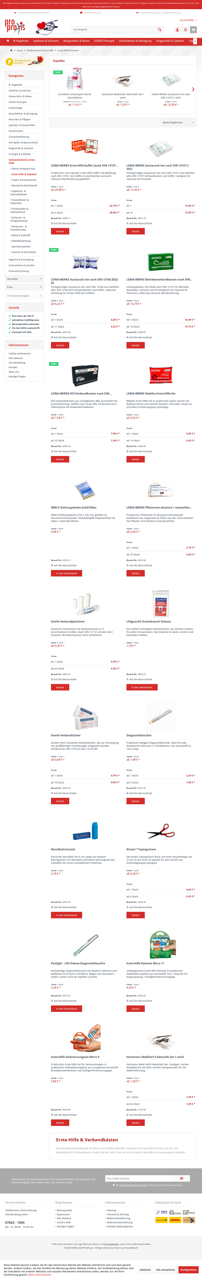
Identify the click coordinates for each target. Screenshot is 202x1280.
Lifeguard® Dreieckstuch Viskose (148, 621)
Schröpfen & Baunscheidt (23, 142)
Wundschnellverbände (24, 185)
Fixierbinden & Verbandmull (19, 210)
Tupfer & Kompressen (23, 179)
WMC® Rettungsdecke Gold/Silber (74, 507)
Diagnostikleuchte (138, 735)
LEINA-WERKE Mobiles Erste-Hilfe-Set (150, 393)
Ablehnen (145, 1269)
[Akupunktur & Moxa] (76, 41)
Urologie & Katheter (20, 154)
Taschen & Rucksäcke (23, 252)
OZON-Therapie (18, 102)
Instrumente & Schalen (22, 265)
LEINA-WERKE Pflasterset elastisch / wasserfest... (159, 507)
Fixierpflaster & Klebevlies (19, 201)
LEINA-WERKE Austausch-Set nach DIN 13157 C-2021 (171, 96)
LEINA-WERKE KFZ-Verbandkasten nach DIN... (81, 393)
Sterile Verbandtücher (66, 735)
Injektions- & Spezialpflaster (18, 192)
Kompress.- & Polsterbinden (18, 228)
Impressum (63, 1214)
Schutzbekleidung (19, 136)
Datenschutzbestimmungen (134, 1185)
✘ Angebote (15, 84)
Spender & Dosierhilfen (22, 125)
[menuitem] (187, 20)
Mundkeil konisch (63, 849)
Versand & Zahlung (118, 1214)
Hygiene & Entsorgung (21, 259)
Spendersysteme (20, 246)
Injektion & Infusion (20, 90)
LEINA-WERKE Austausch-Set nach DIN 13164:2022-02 (85, 281)
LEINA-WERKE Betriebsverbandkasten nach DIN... (159, 279)
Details (60, 231)
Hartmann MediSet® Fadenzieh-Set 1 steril (123, 96)
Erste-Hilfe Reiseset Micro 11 (145, 963)
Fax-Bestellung (17, 366)
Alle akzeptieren (165, 1269)
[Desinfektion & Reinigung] (135, 41)
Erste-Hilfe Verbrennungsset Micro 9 (75, 1057)
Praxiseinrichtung (19, 271)
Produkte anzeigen (24, 299)
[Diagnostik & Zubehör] (170, 41)
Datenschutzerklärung (119, 1222)
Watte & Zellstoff (20, 235)
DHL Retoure (16, 361)
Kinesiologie (15, 107)
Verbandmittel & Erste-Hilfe (22, 161)
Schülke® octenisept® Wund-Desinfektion (75, 96)
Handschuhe (16, 131)
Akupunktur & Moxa (20, 96)
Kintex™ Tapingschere (141, 849)
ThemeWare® (131, 1247)
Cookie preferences (20, 356)
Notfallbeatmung (21, 240)
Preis (10, 290)
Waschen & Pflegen (20, 119)
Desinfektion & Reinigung (23, 113)
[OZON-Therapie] (104, 41)
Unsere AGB (63, 1222)
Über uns (14, 375)
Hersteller (12, 282)
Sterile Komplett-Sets (23, 168)
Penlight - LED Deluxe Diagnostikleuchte (78, 963)
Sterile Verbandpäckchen (68, 621)
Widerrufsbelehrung (118, 1218)
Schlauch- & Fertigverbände (19, 219)
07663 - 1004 (15, 1222)
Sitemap (111, 1210)
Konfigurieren (188, 1269)
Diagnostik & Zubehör (21, 148)
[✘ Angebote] (21, 41)
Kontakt (13, 370)
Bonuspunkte (64, 1210)
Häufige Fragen (17, 379)
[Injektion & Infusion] (46, 41)
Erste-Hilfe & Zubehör (24, 174)
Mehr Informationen (39, 1274)
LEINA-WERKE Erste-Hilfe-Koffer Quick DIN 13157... (84, 165)
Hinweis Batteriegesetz (120, 1226)
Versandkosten (111, 1244)
